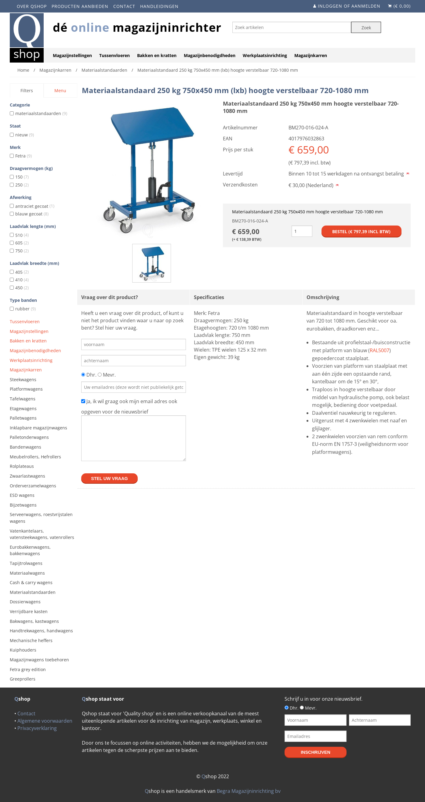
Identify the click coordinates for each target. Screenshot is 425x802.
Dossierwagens (25, 602)
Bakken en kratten (156, 55)
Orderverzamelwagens (33, 486)
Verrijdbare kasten (29, 611)
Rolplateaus (22, 466)
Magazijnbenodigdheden (209, 55)
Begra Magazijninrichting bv (249, 791)
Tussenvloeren (114, 55)
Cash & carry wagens (31, 582)
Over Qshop (32, 6)
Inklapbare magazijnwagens (38, 428)
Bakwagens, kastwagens (34, 621)
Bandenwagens (25, 447)
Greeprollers (22, 679)
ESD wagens (22, 495)
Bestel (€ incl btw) (361, 231)
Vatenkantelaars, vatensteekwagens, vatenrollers (42, 534)
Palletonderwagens (29, 437)
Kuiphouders (23, 650)
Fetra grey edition (28, 669)
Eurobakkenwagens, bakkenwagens (30, 550)
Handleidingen (159, 6)
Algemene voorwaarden (44, 720)
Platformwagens (26, 389)
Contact (124, 6)
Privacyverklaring (37, 728)
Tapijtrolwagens (26, 563)
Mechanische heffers (31, 640)
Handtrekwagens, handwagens (41, 631)
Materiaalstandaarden (33, 592)
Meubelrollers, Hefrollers (35, 457)
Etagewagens (23, 408)
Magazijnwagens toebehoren (39, 660)
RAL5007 (379, 350)
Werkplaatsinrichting (265, 55)
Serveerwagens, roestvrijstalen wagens (41, 517)
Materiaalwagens (27, 573)
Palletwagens (23, 418)
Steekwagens (23, 379)
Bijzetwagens (23, 505)
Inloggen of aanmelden (349, 6)
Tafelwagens (22, 399)
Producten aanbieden (80, 6)
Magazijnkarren (310, 55)
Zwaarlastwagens (27, 476)
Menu (60, 90)
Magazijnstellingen (72, 55)
